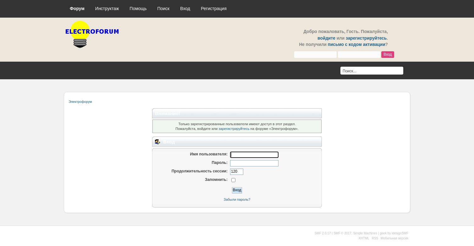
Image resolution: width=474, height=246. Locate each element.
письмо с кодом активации (356, 44)
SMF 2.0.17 (323, 233)
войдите (326, 38)
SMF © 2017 (342, 233)
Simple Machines (365, 233)
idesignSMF (400, 233)
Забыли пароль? (237, 199)
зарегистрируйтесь (366, 38)
